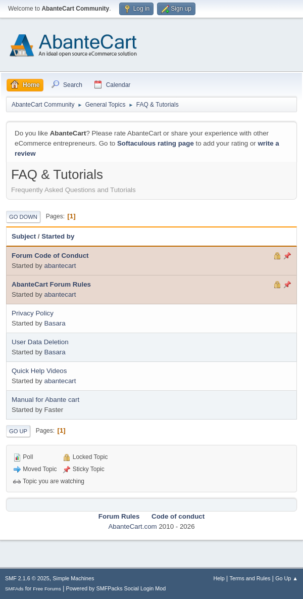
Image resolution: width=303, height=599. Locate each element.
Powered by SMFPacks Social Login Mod (116, 588)
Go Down (23, 217)
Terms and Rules (250, 578)
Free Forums (47, 588)
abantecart (60, 265)
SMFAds (14, 588)
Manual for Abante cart (45, 399)
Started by (57, 236)
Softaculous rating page (155, 143)
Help (219, 578)
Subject (24, 236)
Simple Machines (73, 578)
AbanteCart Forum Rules (51, 284)
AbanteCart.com (132, 526)
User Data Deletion (40, 342)
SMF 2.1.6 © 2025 (27, 578)
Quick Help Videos (39, 371)
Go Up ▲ (286, 578)
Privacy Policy (33, 313)
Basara (54, 323)
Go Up (18, 431)
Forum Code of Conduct (50, 255)
